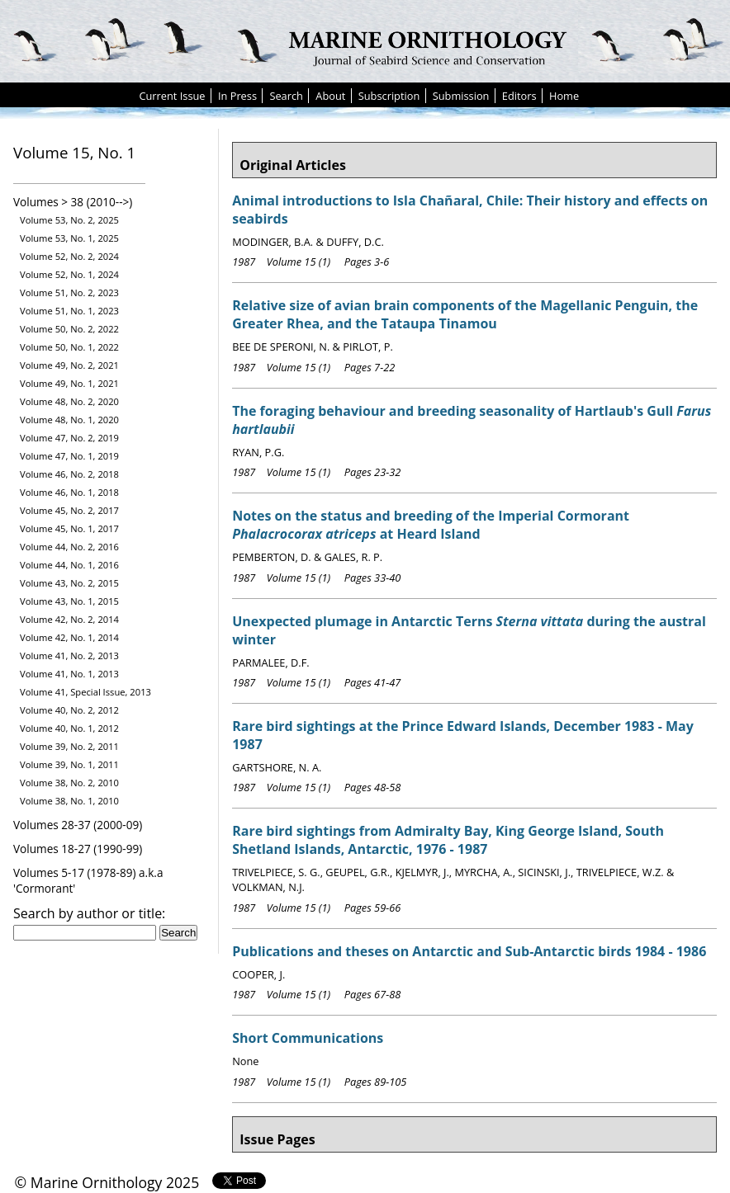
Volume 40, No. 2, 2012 (69, 710)
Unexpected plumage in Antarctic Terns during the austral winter (469, 630)
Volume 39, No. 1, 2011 (69, 764)
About (330, 95)
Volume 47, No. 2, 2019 (69, 437)
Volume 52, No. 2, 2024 (69, 256)
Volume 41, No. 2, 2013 (69, 655)
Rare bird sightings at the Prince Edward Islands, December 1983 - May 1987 (463, 735)
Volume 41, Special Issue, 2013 (85, 692)
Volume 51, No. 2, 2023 (69, 292)
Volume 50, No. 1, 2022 (69, 347)
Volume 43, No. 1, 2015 (69, 601)
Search (286, 95)
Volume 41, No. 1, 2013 (69, 673)
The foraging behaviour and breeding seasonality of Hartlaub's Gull (471, 420)
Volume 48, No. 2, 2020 (69, 401)
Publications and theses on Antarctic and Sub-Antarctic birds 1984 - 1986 (469, 951)
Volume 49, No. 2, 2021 (69, 365)
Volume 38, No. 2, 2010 (69, 782)
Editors (519, 95)
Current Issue (172, 95)
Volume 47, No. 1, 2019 (69, 456)
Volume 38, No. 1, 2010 (69, 801)
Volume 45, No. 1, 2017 (69, 528)
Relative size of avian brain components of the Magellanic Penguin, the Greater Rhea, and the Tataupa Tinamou (465, 314)
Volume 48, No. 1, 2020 (69, 419)
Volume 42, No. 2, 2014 (69, 619)
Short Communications (307, 1038)
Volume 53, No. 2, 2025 (69, 220)
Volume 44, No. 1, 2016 (69, 565)
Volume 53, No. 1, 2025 (69, 238)
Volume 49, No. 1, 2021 (69, 383)
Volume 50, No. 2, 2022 (69, 329)
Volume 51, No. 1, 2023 (69, 310)
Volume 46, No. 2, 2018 (69, 474)
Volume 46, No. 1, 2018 (69, 492)
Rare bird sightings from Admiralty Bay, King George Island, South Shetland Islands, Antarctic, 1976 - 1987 (448, 840)
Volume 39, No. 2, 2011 (69, 746)
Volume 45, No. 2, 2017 (69, 510)
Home (564, 95)
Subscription (389, 95)
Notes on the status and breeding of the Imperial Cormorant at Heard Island (430, 525)
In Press (237, 95)
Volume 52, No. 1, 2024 (69, 274)
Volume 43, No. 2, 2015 (69, 583)
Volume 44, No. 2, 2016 (69, 546)
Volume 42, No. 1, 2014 (69, 637)
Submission (461, 95)
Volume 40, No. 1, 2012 (69, 728)
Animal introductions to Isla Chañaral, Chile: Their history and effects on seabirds (470, 209)
